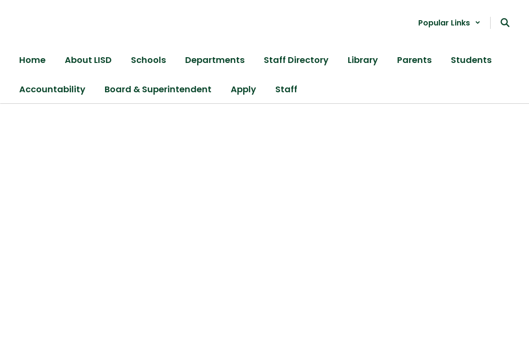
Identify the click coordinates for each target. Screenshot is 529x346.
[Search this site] (505, 22)
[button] (449, 23)
